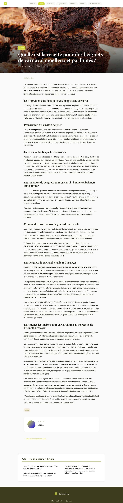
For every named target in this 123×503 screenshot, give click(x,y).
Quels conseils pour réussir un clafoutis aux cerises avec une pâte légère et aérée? (39, 474)
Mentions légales (57, 501)
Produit (82, 4)
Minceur (73, 4)
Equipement (62, 4)
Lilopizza (61, 493)
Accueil (32, 4)
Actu (41, 4)
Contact (69, 501)
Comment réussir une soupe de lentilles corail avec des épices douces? (40, 467)
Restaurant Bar (95, 4)
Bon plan (50, 4)
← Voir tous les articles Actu (35, 439)
